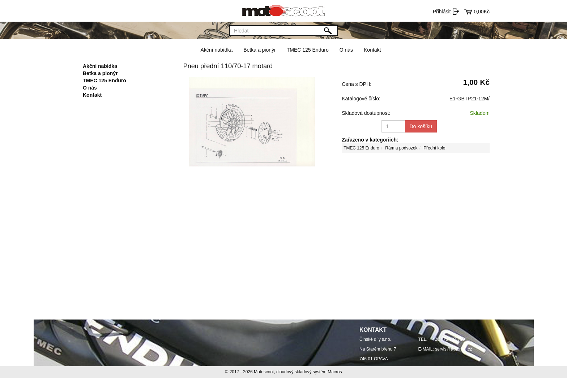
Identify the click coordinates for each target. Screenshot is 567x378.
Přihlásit (442, 11)
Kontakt (372, 50)
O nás (346, 50)
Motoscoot (264, 371)
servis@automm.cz (453, 349)
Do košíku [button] (421, 126)
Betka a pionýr (259, 50)
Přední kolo (434, 148)
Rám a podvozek (401, 148)
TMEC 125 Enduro (308, 50)
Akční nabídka (216, 50)
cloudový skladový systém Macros (309, 371)
